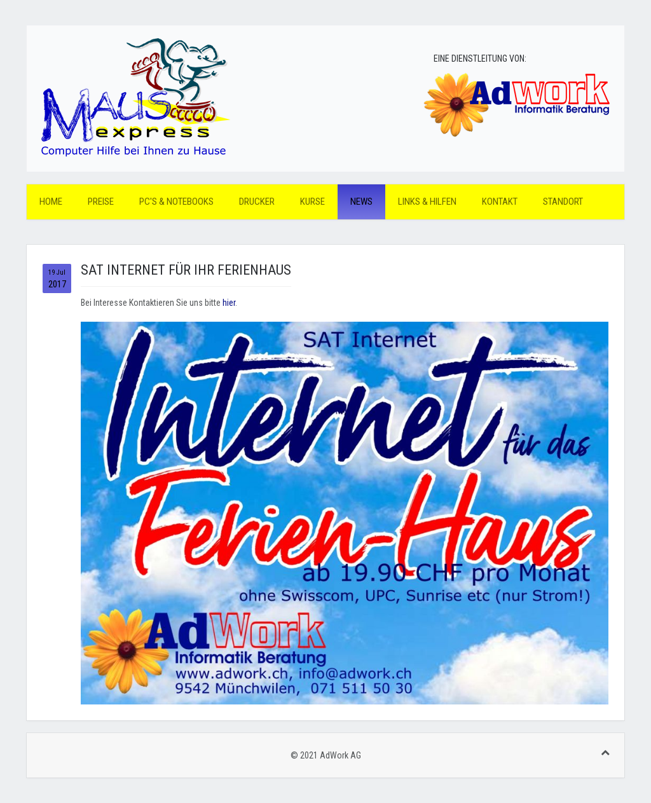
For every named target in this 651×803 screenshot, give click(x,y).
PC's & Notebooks (176, 201)
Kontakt (499, 201)
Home (50, 201)
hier (229, 303)
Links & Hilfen (427, 201)
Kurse (312, 201)
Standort (563, 201)
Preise (101, 201)
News (361, 201)
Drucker (257, 201)
